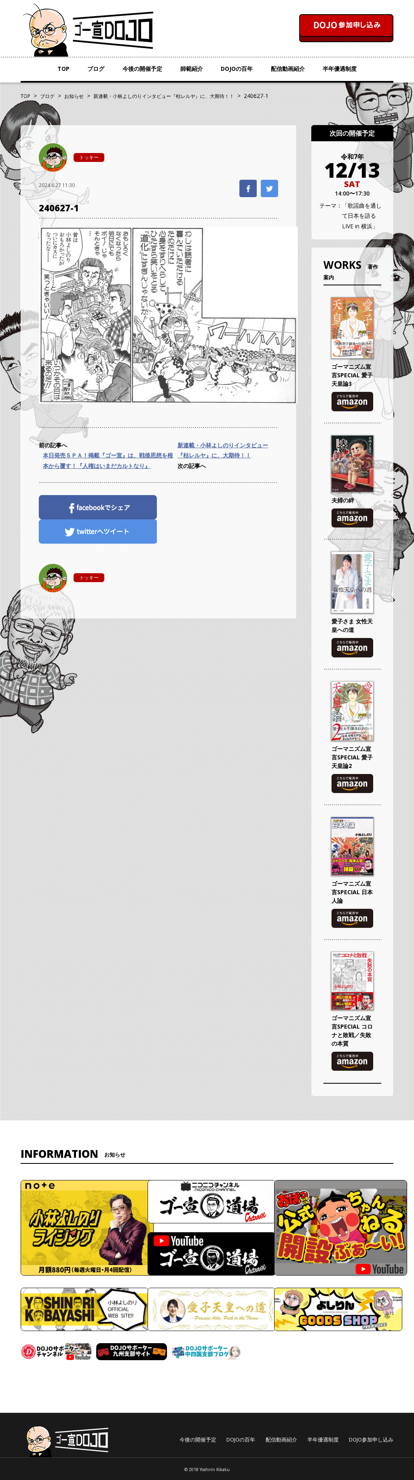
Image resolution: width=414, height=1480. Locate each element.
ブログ (95, 68)
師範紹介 (191, 68)
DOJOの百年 (237, 68)
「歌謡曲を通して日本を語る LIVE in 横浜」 (362, 216)
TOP (63, 68)
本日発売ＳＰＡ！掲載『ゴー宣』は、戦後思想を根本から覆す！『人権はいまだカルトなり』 (108, 460)
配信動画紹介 (288, 68)
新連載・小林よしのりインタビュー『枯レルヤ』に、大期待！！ (222, 450)
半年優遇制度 (340, 68)
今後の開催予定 (142, 68)
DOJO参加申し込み (371, 1439)
